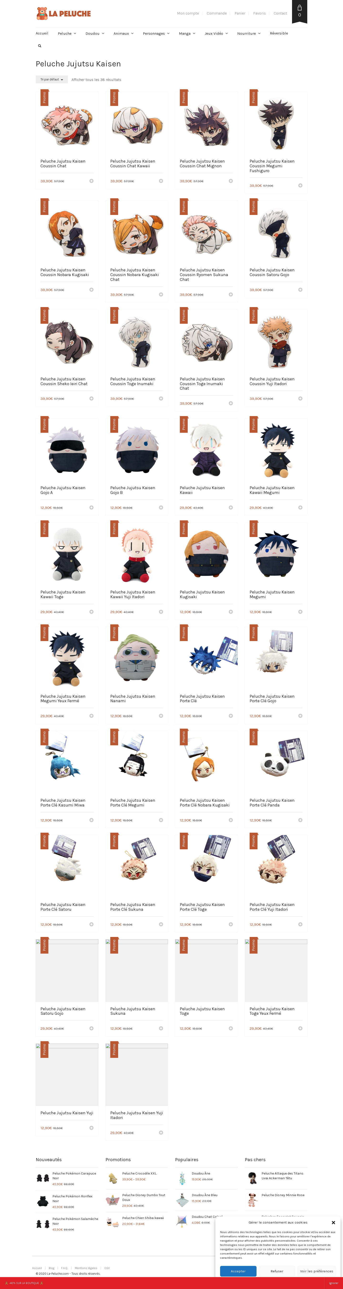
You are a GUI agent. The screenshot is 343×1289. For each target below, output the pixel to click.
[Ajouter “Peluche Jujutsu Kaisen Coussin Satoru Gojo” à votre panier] (300, 290)
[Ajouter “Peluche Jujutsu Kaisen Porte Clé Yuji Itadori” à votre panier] (300, 925)
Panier (240, 13)
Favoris (259, 13)
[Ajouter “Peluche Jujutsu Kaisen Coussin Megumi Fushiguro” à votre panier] (300, 186)
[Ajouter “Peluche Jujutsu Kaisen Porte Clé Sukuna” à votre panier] (161, 925)
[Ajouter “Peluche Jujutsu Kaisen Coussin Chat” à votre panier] (91, 181)
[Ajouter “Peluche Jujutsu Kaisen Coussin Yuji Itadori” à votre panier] (300, 399)
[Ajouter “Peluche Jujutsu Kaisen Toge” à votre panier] (231, 1029)
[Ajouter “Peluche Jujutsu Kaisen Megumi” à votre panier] (300, 612)
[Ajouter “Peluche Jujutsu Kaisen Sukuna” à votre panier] (161, 1029)
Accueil (42, 33)
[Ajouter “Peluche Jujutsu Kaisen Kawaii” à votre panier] (231, 508)
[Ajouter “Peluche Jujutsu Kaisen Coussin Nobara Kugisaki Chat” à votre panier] (161, 295)
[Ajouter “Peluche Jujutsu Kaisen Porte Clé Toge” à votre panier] (231, 925)
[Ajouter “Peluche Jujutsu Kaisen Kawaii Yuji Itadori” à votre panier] (161, 612)
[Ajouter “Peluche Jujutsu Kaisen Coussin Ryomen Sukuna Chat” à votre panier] (231, 295)
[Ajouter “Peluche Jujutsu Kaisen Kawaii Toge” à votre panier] (91, 612)
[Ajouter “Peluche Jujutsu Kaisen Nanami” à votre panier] (161, 716)
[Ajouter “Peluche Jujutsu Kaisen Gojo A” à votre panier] (91, 508)
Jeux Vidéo (214, 33)
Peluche (64, 33)
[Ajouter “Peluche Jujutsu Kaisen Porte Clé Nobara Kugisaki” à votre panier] (231, 820)
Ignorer (333, 1283)
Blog (51, 1268)
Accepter (238, 1271)
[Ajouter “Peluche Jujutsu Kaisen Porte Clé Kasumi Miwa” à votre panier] (91, 820)
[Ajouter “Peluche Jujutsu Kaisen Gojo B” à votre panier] (161, 508)
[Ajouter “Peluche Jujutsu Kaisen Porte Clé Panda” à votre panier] (300, 820)
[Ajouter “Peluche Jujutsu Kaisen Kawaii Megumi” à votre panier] (300, 508)
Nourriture (246, 33)
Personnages (154, 33)
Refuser (277, 1271)
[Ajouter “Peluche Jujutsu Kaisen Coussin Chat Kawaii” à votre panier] (161, 181)
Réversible (279, 33)
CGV (107, 1268)
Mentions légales (86, 1268)
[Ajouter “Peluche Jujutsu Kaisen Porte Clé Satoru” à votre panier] (91, 925)
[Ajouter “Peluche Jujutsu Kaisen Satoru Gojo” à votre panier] (91, 1029)
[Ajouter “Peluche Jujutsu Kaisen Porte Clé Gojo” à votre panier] (300, 716)
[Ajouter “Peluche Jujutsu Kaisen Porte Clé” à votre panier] (231, 716)
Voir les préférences (316, 1271)
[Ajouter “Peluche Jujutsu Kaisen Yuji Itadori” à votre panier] (161, 1133)
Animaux (121, 33)
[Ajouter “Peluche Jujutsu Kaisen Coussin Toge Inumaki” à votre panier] (161, 399)
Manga (185, 33)
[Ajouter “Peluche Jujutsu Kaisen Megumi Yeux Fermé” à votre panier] (91, 716)
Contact (280, 13)
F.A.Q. (64, 1268)
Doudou (93, 33)
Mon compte (188, 13)
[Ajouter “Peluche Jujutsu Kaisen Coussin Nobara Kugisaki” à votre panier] (91, 290)
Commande (217, 13)
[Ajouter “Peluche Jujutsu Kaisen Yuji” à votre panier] (91, 1128)
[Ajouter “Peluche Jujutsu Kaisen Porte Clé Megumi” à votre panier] (161, 820)
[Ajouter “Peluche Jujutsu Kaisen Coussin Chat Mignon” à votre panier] (231, 181)
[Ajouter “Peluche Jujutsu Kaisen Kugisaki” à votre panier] (231, 612)
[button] (333, 1222)
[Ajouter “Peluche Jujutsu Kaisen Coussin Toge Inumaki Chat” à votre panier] (231, 404)
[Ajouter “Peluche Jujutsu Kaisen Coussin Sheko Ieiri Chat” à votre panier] (91, 399)
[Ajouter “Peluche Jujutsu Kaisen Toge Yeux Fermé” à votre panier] (300, 1029)
